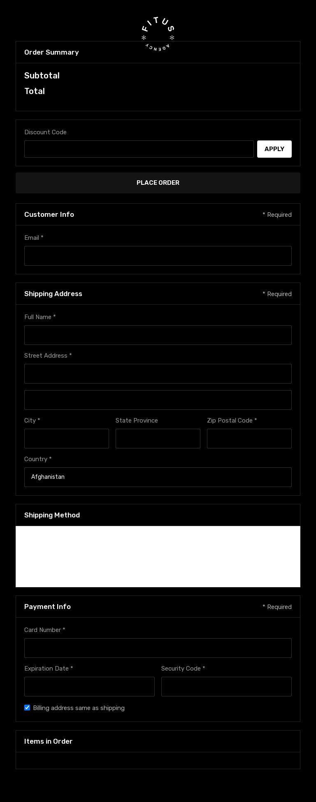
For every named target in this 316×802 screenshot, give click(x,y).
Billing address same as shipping (79, 708)
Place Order (158, 182)
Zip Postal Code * (232, 420)
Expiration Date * (48, 668)
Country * (38, 459)
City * (32, 420)
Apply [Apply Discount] (274, 149)
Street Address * (48, 355)
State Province (137, 420)
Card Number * (44, 630)
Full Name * (40, 317)
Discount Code (45, 132)
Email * (34, 237)
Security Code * (183, 668)
